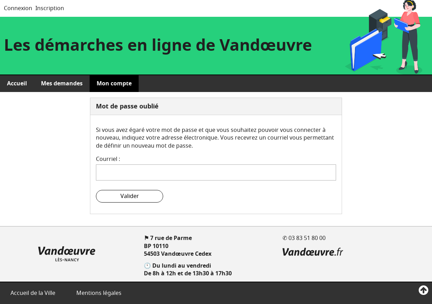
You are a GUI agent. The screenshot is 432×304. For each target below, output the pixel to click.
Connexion (18, 8)
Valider (129, 196)
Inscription (49, 8)
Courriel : (108, 159)
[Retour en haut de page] (423, 290)
